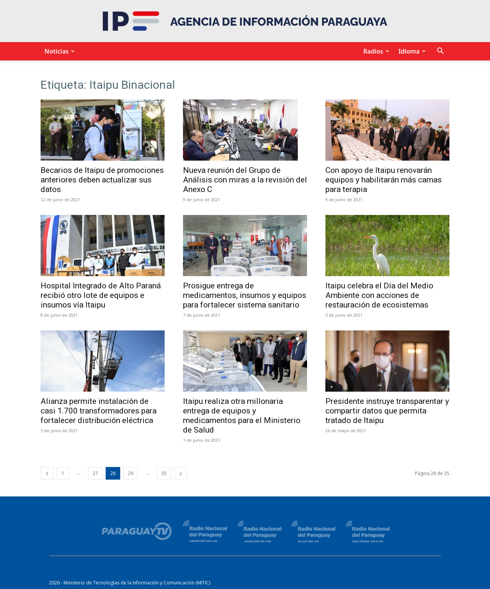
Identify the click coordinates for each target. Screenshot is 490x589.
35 (164, 473)
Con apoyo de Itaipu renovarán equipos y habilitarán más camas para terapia (383, 180)
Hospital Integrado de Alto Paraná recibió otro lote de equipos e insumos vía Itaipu (101, 295)
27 (95, 473)
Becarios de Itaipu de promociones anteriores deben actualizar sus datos (102, 180)
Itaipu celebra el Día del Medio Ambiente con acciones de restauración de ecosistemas (379, 295)
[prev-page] (47, 473)
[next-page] (180, 473)
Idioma (411, 51)
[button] (440, 51)
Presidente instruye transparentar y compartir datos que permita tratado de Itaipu (387, 411)
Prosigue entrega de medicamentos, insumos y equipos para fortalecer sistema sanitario (244, 295)
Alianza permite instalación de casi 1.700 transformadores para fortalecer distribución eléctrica (99, 411)
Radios (375, 51)
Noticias (58, 51)
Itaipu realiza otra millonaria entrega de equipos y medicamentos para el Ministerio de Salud (242, 415)
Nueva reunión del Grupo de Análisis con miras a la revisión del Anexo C (245, 180)
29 (130, 473)
